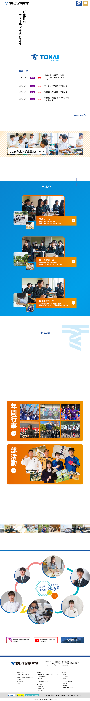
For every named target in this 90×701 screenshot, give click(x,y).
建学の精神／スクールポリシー (25, 675)
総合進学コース (41, 688)
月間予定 (64, 685)
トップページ (21, 672)
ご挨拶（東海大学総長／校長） (25, 677)
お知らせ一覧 (78, 115)
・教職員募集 (49, 695)
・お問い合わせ (59, 695)
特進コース (40, 686)
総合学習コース (41, 690)
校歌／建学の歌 (41, 676)
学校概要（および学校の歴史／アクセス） (48, 674)
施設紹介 (39, 679)
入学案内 (20, 681)
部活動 (64, 679)
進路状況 (20, 679)
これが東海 (65, 676)
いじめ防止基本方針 (42, 681)
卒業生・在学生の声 (67, 688)
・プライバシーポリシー (74, 695)
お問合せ (20, 684)
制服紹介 (64, 674)
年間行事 (64, 683)
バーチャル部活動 (67, 681)
